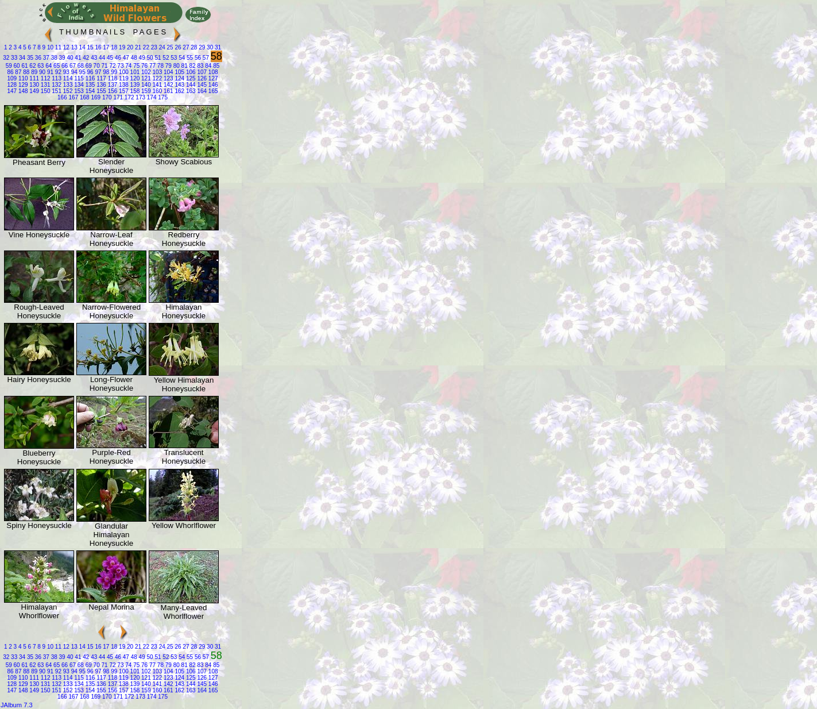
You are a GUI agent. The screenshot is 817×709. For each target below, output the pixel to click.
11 (57, 47)
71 (104, 66)
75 (135, 66)
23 (153, 47)
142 (167, 85)
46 (117, 58)
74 (127, 66)
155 (100, 91)
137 (111, 85)
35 (29, 58)
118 (111, 78)
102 (145, 72)
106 (189, 72)
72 (112, 66)
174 (150, 97)
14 (82, 47)
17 (106, 47)
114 (66, 78)
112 (44, 78)
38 (53, 58)
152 (66, 91)
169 (95, 97)
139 (134, 85)
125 (189, 78)
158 (134, 91)
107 (201, 72)
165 (212, 91)
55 (189, 58)
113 (56, 78)
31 (217, 47)
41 (77, 58)
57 (205, 58)
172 (128, 97)
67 (72, 66)
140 (145, 85)
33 (13, 58)
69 (88, 66)
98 (106, 72)
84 (208, 66)
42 (85, 58)
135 (89, 85)
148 (22, 91)
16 (98, 47)
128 (12, 85)
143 (178, 85)
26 (177, 47)
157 (122, 91)
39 (61, 58)
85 (215, 66)
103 (156, 72)
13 (73, 47)
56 (197, 58)
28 (193, 47)
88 (25, 72)
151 (56, 91)
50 (149, 58)
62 (32, 66)
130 (33, 85)
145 (201, 85)
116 (89, 78)
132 (56, 85)
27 (185, 47)
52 (165, 58)
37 (45, 58)
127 (212, 78)
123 (167, 78)
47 (125, 58)
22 (145, 47)
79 (168, 66)
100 (122, 72)
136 (100, 85)
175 (161, 97)
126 (201, 78)
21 (137, 47)
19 (121, 47)
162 (178, 91)
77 (152, 66)
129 (22, 85)
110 (22, 78)
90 (41, 72)
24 (161, 47)
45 (109, 58)
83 (200, 66)
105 (178, 72)
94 (73, 72)
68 (80, 66)
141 (156, 85)
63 (40, 66)
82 (192, 66)
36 (37, 58)
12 (65, 47)
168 (83, 97)
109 (12, 78)
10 (49, 47)
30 (209, 47)
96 (90, 72)
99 (113, 72)
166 (62, 97)
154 (89, 91)
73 (120, 66)
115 (77, 78)
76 (144, 66)
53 (173, 58)
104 (167, 72)
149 (33, 91)
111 (33, 78)
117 (100, 78)
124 (178, 78)
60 (16, 66)
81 (184, 66)
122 (156, 78)
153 (77, 91)
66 (64, 66)
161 (167, 91)
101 (134, 72)
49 (141, 58)
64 (48, 66)
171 (117, 97)
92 (57, 72)
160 (156, 91)
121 (145, 78)
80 (176, 66)
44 (101, 58)
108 (212, 72)
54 (181, 58)
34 (21, 58)
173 (139, 97)
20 (129, 47)
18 (113, 47)
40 (69, 58)
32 (6, 58)
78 (160, 66)
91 (49, 72)
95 (82, 72)
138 (122, 85)
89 (33, 72)
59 (9, 66)
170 (105, 97)
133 (66, 85)
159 (145, 91)
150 (44, 91)
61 (24, 66)
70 (96, 66)
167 (72, 97)
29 (201, 47)
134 (77, 85)
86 (10, 72)
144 (189, 85)
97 (98, 72)
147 (12, 91)
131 (44, 85)
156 (111, 91)
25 (169, 47)
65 (56, 66)
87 (18, 72)
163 (189, 91)
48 (133, 58)
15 (90, 47)
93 (65, 72)
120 (134, 78)
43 (93, 58)
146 (212, 85)
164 (201, 91)
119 (122, 78)
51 (157, 58)
